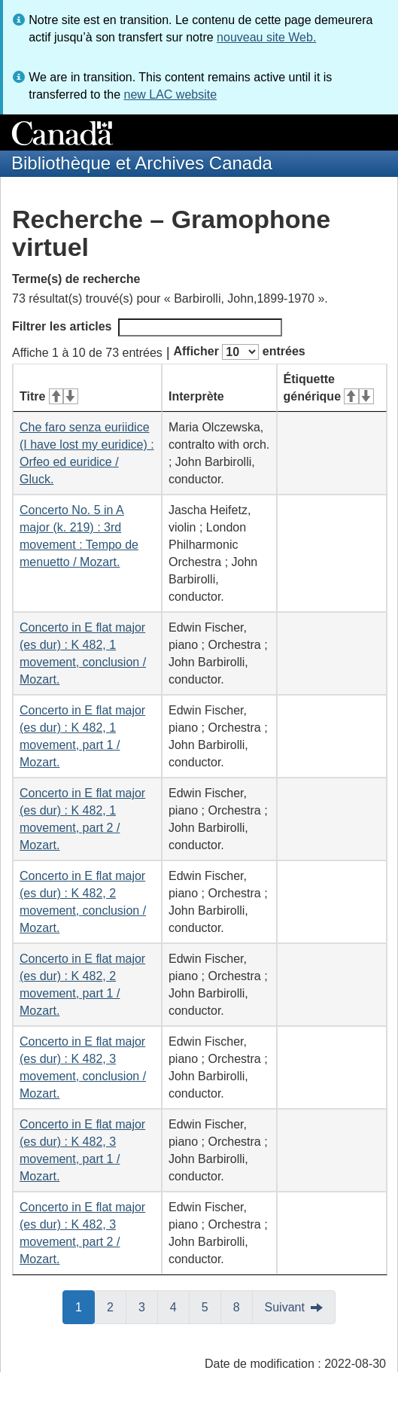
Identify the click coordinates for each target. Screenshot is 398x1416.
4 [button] (180, 1306)
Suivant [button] (285, 1307)
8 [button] (243, 1306)
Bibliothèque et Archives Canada (141, 163)
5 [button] (211, 1306)
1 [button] (85, 1306)
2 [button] (116, 1306)
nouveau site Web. (266, 37)
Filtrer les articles (147, 327)
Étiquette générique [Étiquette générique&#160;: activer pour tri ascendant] (329, 388)
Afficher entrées (239, 352)
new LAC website (170, 94)
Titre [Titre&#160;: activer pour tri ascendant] (49, 396)
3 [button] (148, 1306)
